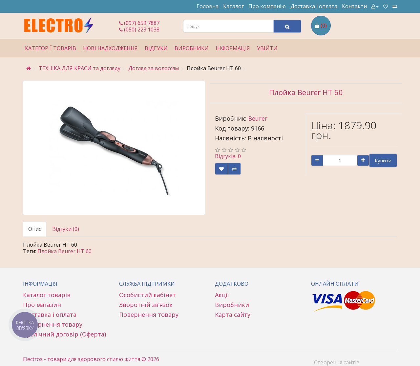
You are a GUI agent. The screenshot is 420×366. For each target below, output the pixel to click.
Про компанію (267, 6)
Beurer (257, 118)
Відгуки (156, 48)
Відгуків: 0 (228, 156)
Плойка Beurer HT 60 (64, 251)
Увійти (267, 48)
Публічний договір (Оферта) (64, 334)
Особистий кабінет (147, 295)
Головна (208, 6)
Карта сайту (232, 314)
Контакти (354, 6)
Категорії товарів (50, 48)
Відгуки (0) (65, 229)
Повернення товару (52, 324)
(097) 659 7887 (139, 23)
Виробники (192, 48)
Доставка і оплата (313, 6)
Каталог (233, 6)
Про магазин (42, 305)
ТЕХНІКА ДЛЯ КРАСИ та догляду (79, 68)
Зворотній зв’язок (146, 305)
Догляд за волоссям (153, 68)
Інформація (233, 48)
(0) (324, 25)
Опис (34, 229)
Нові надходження (110, 48)
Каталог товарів (47, 295)
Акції (222, 295)
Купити (383, 160)
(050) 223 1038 (139, 29)
